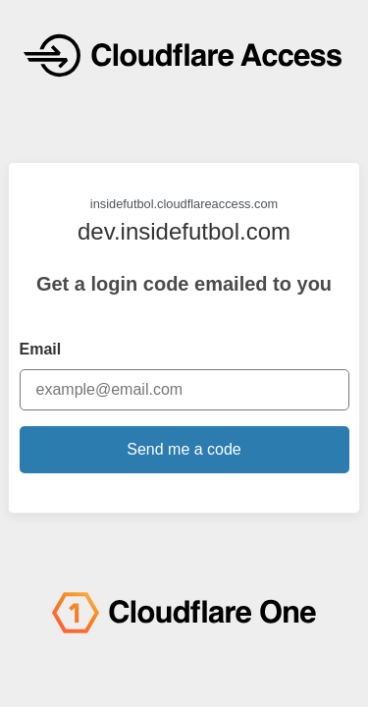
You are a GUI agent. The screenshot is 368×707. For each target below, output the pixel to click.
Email (41, 349)
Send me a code (184, 449)
